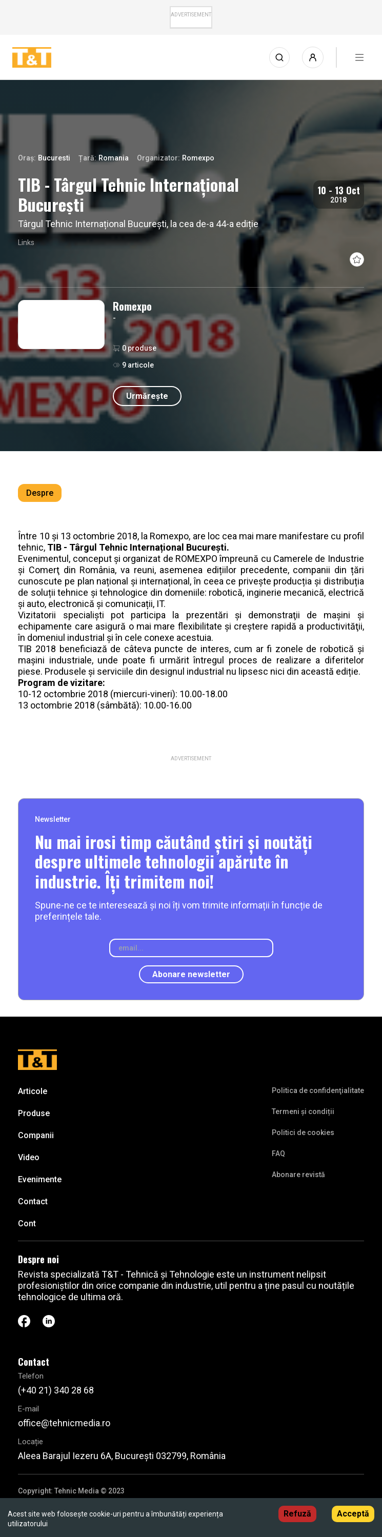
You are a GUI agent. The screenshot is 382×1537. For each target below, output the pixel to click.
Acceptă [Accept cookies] (353, 1514)
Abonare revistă (298, 1174)
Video (28, 1157)
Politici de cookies (303, 1132)
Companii (36, 1135)
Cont (27, 1223)
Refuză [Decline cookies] (297, 1514)
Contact (33, 1201)
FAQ (278, 1153)
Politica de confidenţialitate (318, 1090)
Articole (32, 1091)
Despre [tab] (39, 493)
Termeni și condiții (303, 1111)
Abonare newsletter (191, 974)
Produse (34, 1113)
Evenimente (40, 1179)
